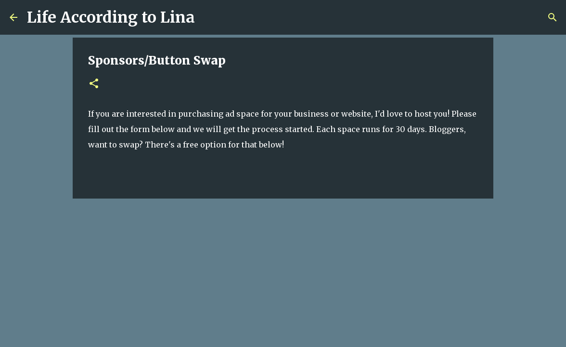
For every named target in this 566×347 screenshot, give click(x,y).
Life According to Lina (111, 17)
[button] (94, 84)
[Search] (208, 17)
